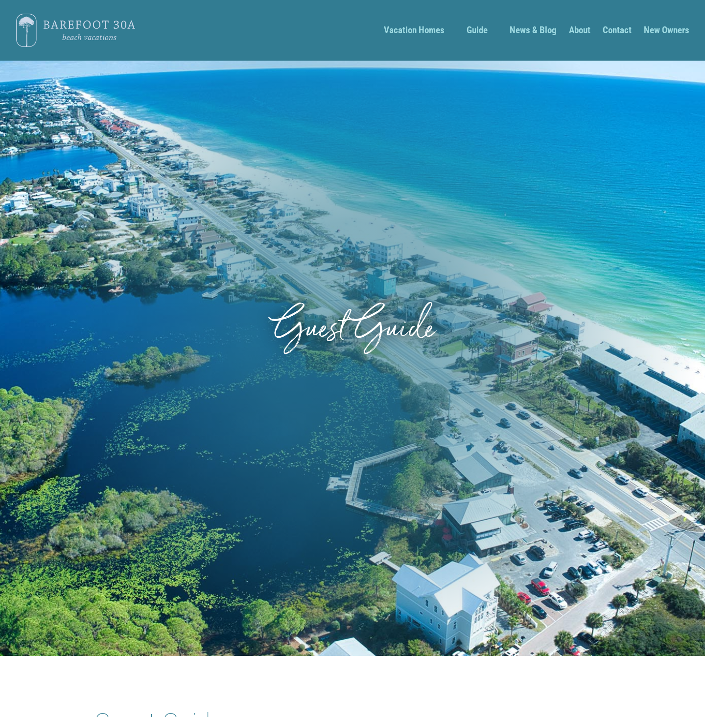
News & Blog (533, 31)
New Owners (666, 31)
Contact (617, 31)
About (579, 31)
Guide (477, 31)
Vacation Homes (414, 31)
